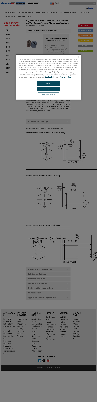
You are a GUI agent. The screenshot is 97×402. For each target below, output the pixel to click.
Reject (48, 89)
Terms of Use (65, 77)
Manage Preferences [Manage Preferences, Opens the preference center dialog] (48, 94)
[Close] (78, 57)
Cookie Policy (50, 77)
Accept (48, 83)
